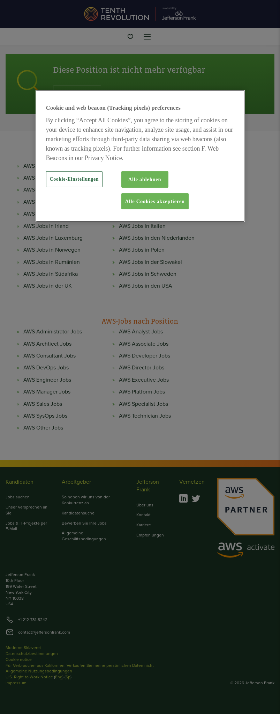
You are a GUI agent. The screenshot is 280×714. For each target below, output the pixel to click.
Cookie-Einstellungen (74, 179)
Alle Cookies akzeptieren (155, 201)
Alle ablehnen (144, 179)
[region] (140, 156)
